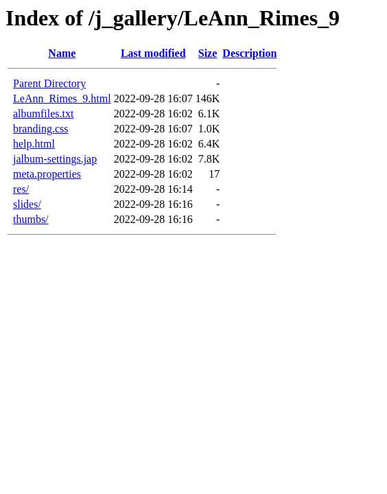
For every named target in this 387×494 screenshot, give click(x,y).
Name (61, 53)
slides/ (27, 204)
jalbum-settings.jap (55, 159)
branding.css (40, 128)
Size (208, 53)
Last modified (153, 53)
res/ (21, 189)
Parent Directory (49, 83)
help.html (34, 144)
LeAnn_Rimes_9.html (62, 98)
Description (249, 53)
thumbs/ (31, 219)
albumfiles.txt (43, 113)
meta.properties (47, 174)
